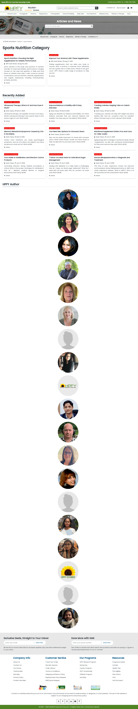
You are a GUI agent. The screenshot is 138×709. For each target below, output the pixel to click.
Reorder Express (51, 665)
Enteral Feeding (68, 14)
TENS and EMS (9, 102)
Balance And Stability (56, 102)
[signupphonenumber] (86, 642)
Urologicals (23, 14)
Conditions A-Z (93, 37)
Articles (115, 665)
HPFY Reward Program (88, 662)
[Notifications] (128, 8)
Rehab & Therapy (118, 14)
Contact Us (111, 8)
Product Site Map (19, 680)
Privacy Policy (18, 677)
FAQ (114, 677)
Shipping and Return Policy (55, 674)
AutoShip (83, 677)
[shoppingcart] (131, 8)
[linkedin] (72, 701)
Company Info (21, 658)
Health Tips (116, 668)
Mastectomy (104, 14)
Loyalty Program (86, 668)
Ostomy (33, 14)
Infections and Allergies (11, 154)
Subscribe (39, 643)
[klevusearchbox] (96, 8)
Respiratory (43, 14)
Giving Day (83, 665)
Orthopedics (55, 14)
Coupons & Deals (118, 662)
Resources (118, 658)
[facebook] (61, 701)
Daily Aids (80, 14)
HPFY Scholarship (86, 671)
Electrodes (16, 102)
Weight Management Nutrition (102, 102)
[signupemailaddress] (19, 642)
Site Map (16, 674)
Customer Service (55, 658)
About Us (16, 662)
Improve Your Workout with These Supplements (69, 58)
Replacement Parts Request (56, 677)
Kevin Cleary (9, 111)
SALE (129, 14)
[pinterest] (82, 701)
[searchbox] (77, 8)
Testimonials (17, 671)
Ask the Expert (117, 680)
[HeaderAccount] (121, 8)
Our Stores (17, 668)
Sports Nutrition (9, 55)
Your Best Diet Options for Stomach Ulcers (66, 131)
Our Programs (88, 658)
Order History (50, 668)
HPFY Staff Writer (10, 64)
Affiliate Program (86, 674)
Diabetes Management (56, 154)
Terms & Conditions (53, 671)
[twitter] (56, 701)
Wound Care (12, 14)
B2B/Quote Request (53, 680)
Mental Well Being (9, 128)
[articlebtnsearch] (69, 29)
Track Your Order (52, 662)
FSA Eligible (116, 671)
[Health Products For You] (13, 8)
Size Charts (116, 674)
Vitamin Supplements (100, 128)
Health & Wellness (54, 128)
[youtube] (77, 701)
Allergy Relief (97, 154)
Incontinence (91, 14)
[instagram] (66, 701)
